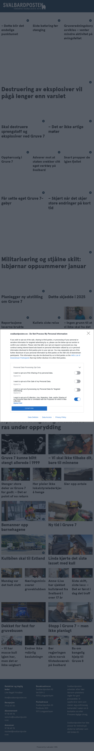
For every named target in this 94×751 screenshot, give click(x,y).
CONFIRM (29, 408)
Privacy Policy (60, 417)
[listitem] (47, 367)
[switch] (77, 373)
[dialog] (47, 375)
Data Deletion (33, 417)
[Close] (89, 334)
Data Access (47, 417)
